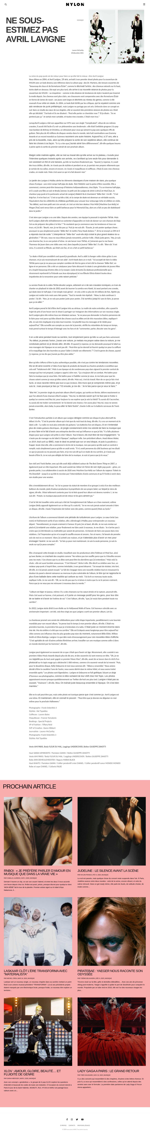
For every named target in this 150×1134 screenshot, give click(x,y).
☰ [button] (144, 4)
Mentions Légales (83, 1125)
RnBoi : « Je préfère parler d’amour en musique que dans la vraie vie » (37, 872)
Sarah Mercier (13, 1078)
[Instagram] (72, 1119)
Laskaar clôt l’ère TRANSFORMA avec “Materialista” (35, 972)
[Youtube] (82, 1119)
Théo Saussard (87, 1075)
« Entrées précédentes (8, 1097)
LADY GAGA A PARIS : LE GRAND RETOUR (108, 1071)
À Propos (63, 1125)
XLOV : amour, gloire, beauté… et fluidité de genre (32, 1072)
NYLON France (86, 875)
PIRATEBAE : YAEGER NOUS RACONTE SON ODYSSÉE (110, 972)
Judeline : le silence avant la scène (108, 870)
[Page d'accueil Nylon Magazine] (75, 4)
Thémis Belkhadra (88, 978)
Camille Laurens (13, 878)
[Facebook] (67, 1119)
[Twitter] (77, 1119)
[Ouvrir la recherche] (6, 4)
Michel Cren (12, 978)
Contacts (72, 1125)
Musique (33, 878)
